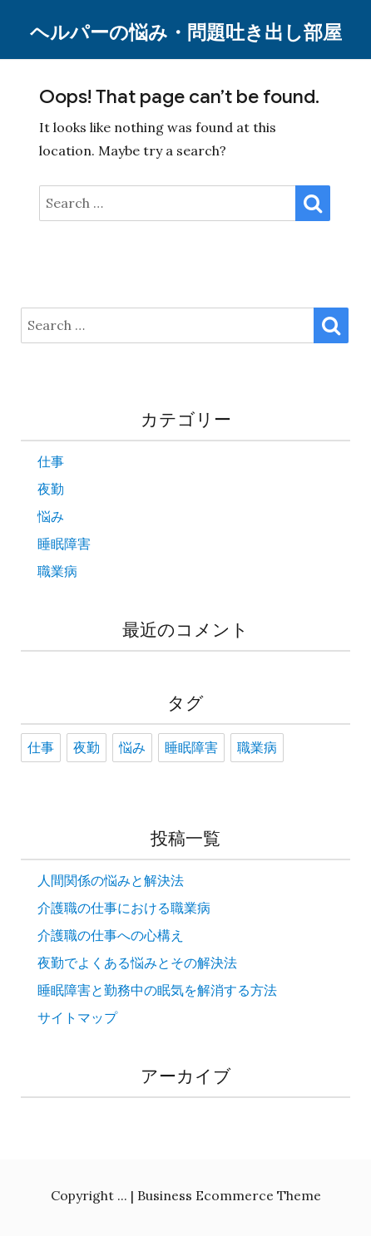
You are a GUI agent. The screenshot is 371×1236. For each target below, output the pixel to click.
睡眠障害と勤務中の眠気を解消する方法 (157, 990)
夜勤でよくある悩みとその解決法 (137, 962)
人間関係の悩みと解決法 (110, 880)
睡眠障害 (64, 543)
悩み (50, 516)
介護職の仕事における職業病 (123, 907)
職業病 (57, 571)
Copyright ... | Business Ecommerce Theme (186, 1195)
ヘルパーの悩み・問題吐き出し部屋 (186, 33)
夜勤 (50, 488)
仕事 (50, 461)
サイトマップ (77, 1017)
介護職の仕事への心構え (110, 935)
